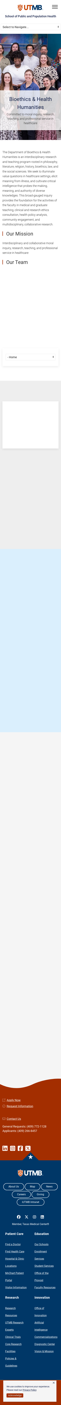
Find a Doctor (13, 1244)
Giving (40, 1194)
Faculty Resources (44, 1287)
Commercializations (45, 1337)
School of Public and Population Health (30, 16)
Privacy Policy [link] (30, 1390)
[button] (55, 6)
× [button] (53, 1382)
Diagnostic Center (44, 1344)
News (49, 1186)
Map (32, 1186)
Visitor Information (16, 1287)
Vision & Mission (44, 1351)
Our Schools (41, 1244)
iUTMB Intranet (30, 1202)
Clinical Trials (13, 1337)
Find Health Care (14, 1251)
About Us (13, 1186)
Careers (21, 1194)
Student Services (44, 1265)
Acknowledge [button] (15, 1395)
